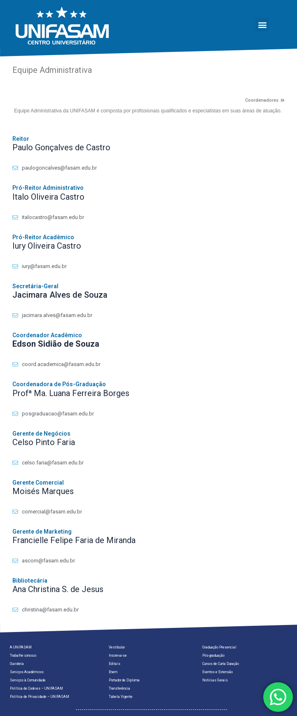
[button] (262, 24)
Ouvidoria (17, 664)
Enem (113, 672)
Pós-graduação (213, 655)
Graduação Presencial (219, 647)
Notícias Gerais (215, 680)
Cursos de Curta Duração (220, 664)
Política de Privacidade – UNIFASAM (39, 697)
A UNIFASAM (21, 647)
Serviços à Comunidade (28, 680)
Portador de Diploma (124, 680)
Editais (114, 664)
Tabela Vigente (121, 697)
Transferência (119, 688)
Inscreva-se (118, 655)
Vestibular (117, 647)
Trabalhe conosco (23, 655)
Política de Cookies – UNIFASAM (36, 688)
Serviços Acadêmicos (27, 672)
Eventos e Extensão (217, 672)
